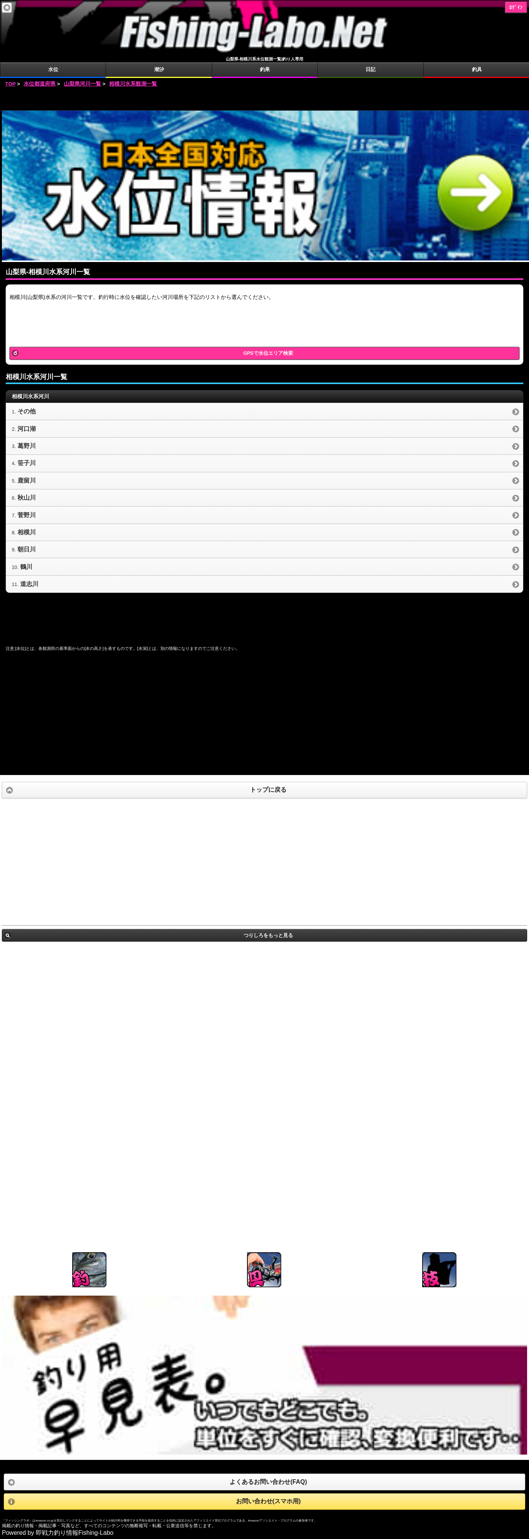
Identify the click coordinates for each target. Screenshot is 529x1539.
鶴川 (26, 567)
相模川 (26, 532)
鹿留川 (26, 480)
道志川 (29, 584)
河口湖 (26, 429)
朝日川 (26, 549)
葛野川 (26, 446)
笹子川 (26, 463)
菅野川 (26, 515)
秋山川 (26, 497)
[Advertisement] (264, 99)
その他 (26, 411)
